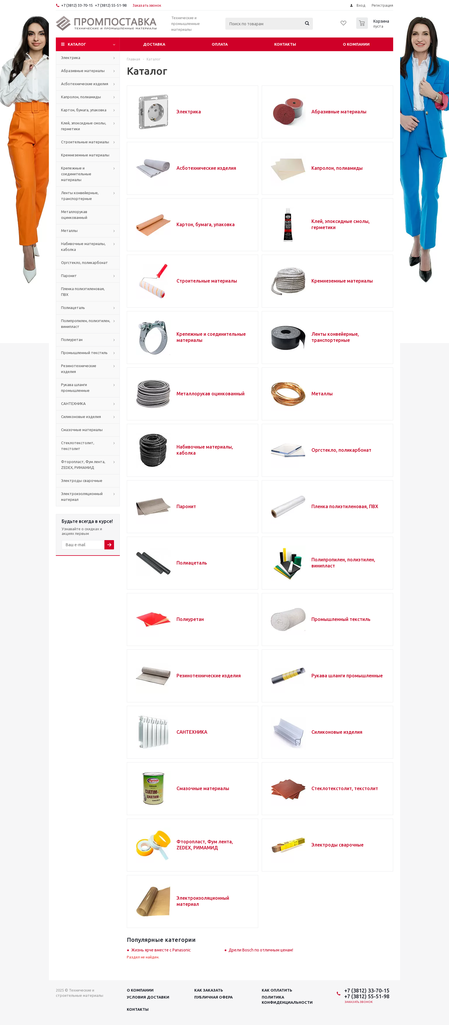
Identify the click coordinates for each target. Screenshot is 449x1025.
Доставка (154, 44)
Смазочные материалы (203, 788)
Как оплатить (277, 990)
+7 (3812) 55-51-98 (110, 5)
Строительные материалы (207, 280)
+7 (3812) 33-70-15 (77, 5)
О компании (356, 44)
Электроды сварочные (337, 844)
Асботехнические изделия (206, 168)
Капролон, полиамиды (337, 168)
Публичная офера (213, 997)
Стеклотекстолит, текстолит (344, 788)
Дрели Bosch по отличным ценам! (261, 950)
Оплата (220, 44)
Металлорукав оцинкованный (211, 393)
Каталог (77, 44)
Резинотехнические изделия (209, 675)
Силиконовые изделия (336, 732)
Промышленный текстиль (340, 619)
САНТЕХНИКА (192, 732)
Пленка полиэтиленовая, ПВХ (344, 506)
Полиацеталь (192, 562)
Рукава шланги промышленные (347, 675)
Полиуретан (190, 619)
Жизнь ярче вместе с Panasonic (161, 950)
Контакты (285, 44)
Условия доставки (148, 997)
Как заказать (208, 990)
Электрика (189, 111)
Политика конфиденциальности (287, 999)
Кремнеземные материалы (342, 280)
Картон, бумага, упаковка (206, 224)
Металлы (322, 393)
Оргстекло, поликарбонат (341, 450)
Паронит (186, 506)
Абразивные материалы (338, 111)
